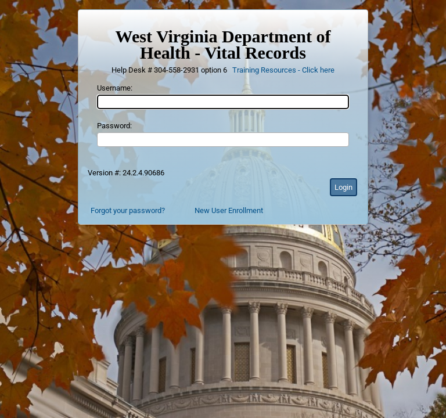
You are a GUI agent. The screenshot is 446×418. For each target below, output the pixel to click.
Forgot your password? (128, 210)
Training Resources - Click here (283, 70)
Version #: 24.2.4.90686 (126, 172)
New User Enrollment (229, 210)
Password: (114, 125)
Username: (114, 88)
